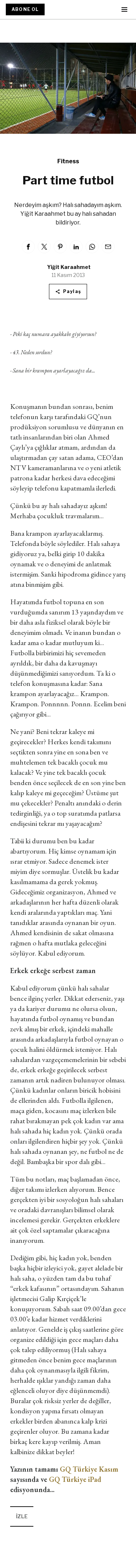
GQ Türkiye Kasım (89, 1469)
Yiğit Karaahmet (69, 267)
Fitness (68, 161)
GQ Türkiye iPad (75, 1479)
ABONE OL (25, 9)
